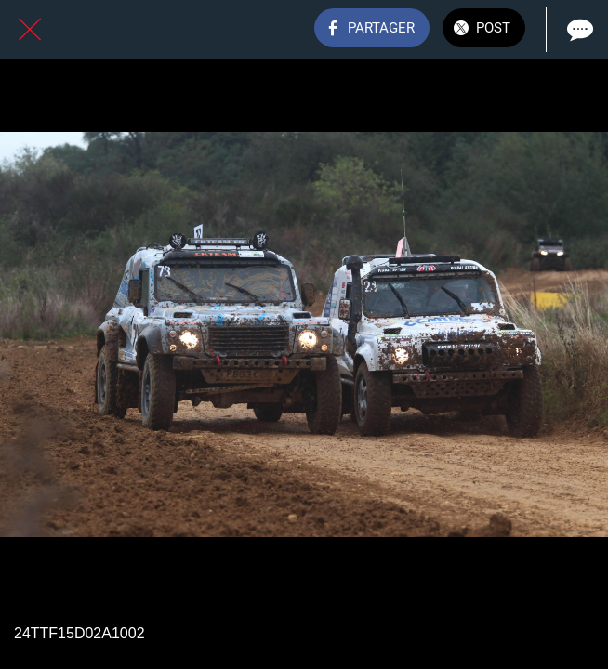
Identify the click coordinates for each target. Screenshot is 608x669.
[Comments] (578, 29)
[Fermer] (30, 30)
